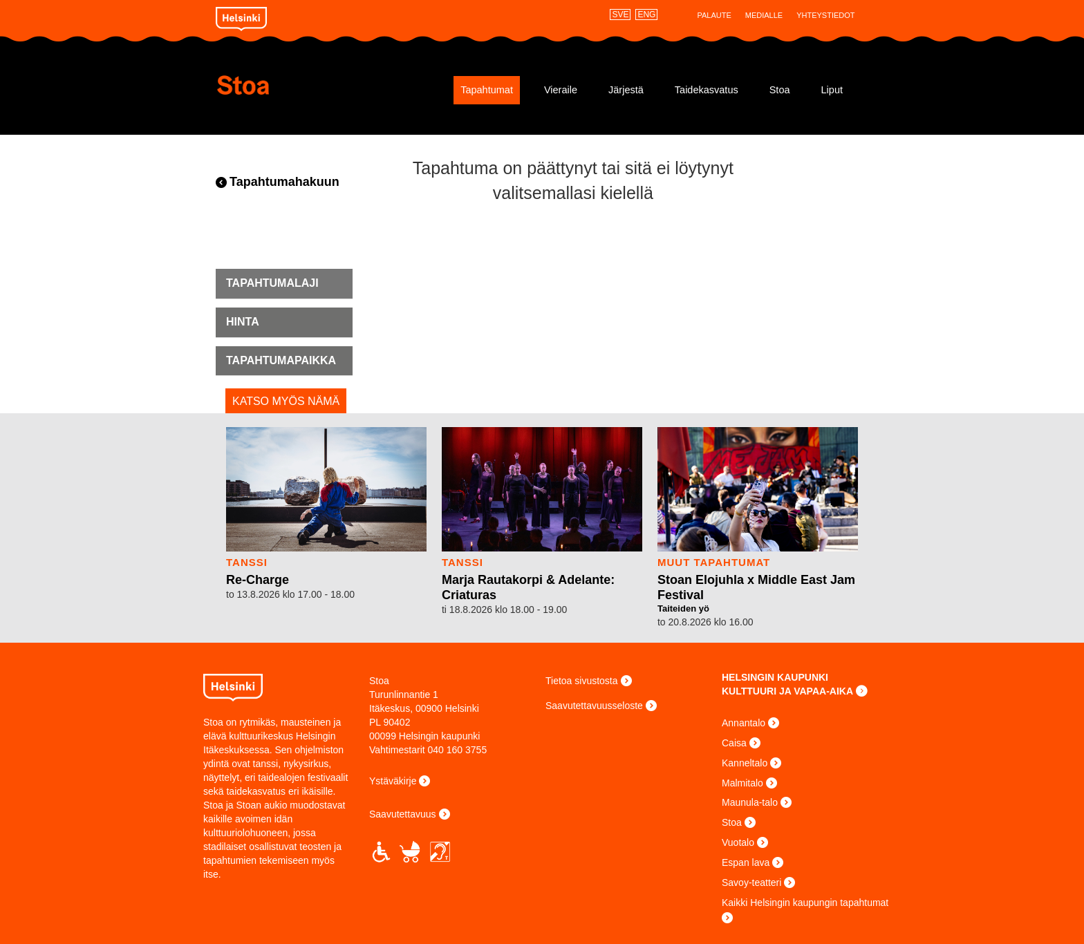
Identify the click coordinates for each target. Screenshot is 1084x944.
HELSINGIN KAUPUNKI (775, 677)
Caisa (734, 742)
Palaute (714, 15)
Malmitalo (742, 783)
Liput (832, 89)
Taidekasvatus (706, 89)
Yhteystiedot (825, 15)
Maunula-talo (750, 802)
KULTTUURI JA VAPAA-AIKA (787, 691)
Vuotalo (738, 842)
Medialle (764, 15)
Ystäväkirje (392, 780)
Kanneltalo (744, 762)
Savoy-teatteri (751, 882)
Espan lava (745, 862)
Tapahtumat (486, 89)
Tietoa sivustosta (581, 680)
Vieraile (560, 89)
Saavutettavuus (402, 814)
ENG (646, 14)
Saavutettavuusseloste (594, 705)
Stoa (298, 85)
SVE (620, 14)
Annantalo (743, 722)
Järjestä (626, 89)
